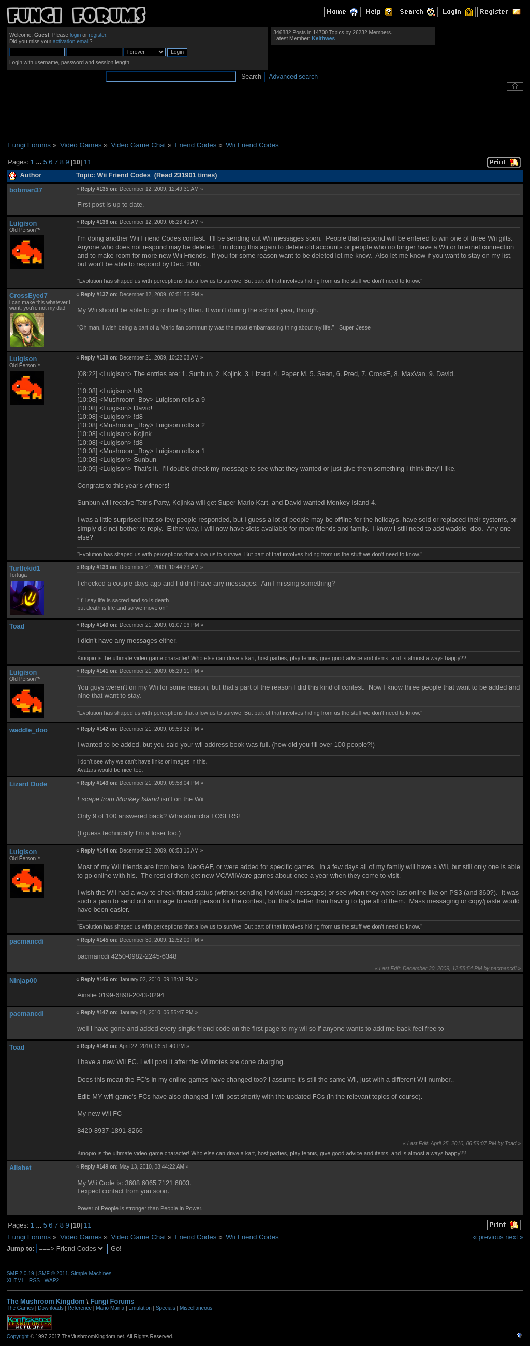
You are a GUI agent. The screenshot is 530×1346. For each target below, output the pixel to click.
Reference (80, 1308)
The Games (20, 1308)
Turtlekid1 (24, 568)
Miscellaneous (196, 1308)
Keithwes (323, 38)
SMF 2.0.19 (20, 1273)
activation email (71, 41)
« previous (488, 1237)
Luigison (23, 223)
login (75, 35)
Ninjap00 (23, 980)
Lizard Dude (28, 784)
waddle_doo (28, 730)
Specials (165, 1308)
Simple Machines (91, 1273)
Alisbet (20, 1168)
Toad (17, 626)
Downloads (50, 1308)
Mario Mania (110, 1308)
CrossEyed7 (28, 296)
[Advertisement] (265, 116)
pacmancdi (26, 941)
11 (87, 162)
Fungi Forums (112, 1301)
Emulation (139, 1308)
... (39, 162)
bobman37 (25, 190)
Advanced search (293, 76)
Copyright (18, 1336)
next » (514, 1237)
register (97, 35)
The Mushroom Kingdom (46, 1301)
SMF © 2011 (53, 1273)
